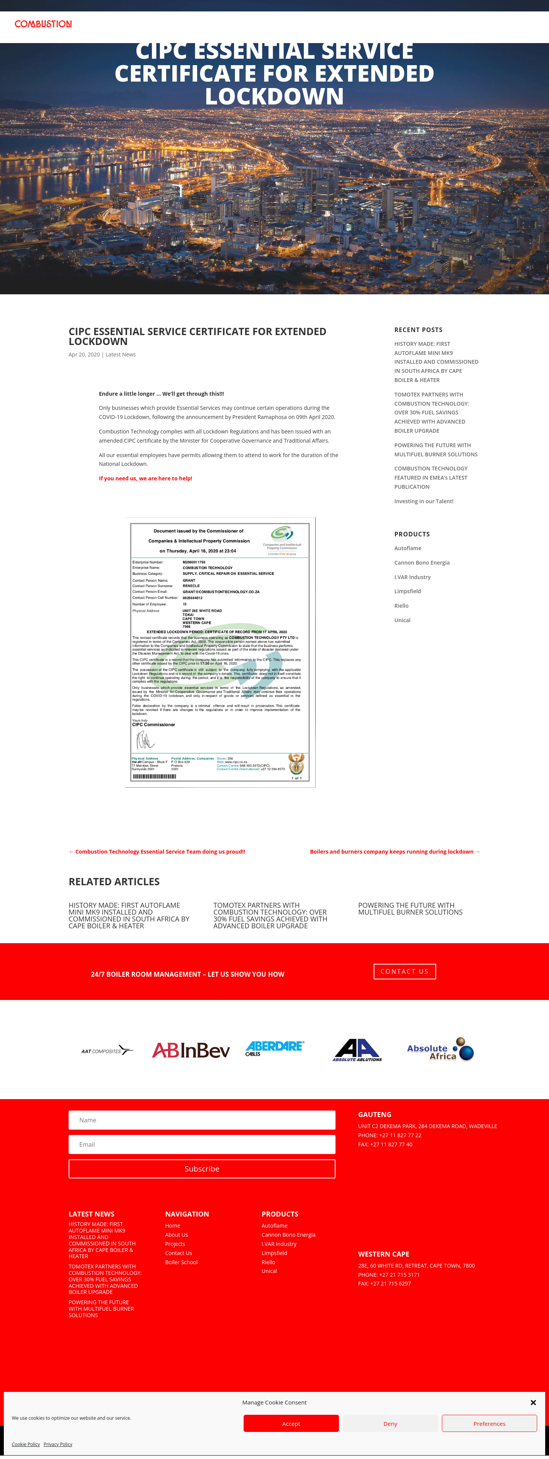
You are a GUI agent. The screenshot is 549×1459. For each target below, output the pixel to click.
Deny (390, 1423)
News (495, 29)
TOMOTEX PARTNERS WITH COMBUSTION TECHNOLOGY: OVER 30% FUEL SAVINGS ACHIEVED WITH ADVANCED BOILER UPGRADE (432, 412)
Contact (524, 29)
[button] (533, 1402)
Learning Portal (420, 29)
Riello (402, 605)
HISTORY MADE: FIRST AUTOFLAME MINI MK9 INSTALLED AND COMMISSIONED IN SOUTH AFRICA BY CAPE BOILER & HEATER (437, 362)
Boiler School (181, 1265)
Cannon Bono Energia (422, 562)
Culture (466, 29)
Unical (403, 620)
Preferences (490, 1423)
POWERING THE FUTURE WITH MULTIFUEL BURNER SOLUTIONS (410, 908)
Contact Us (404, 973)
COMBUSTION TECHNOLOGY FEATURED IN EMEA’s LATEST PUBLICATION (431, 477)
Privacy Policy (57, 1444)
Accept (291, 1423)
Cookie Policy (26, 1444)
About (221, 29)
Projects (374, 29)
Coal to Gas (302, 29)
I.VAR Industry (413, 577)
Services (340, 29)
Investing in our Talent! (424, 501)
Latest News (121, 354)
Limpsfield (408, 591)
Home (194, 29)
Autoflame (408, 548)
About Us (176, 1238)
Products (253, 29)
